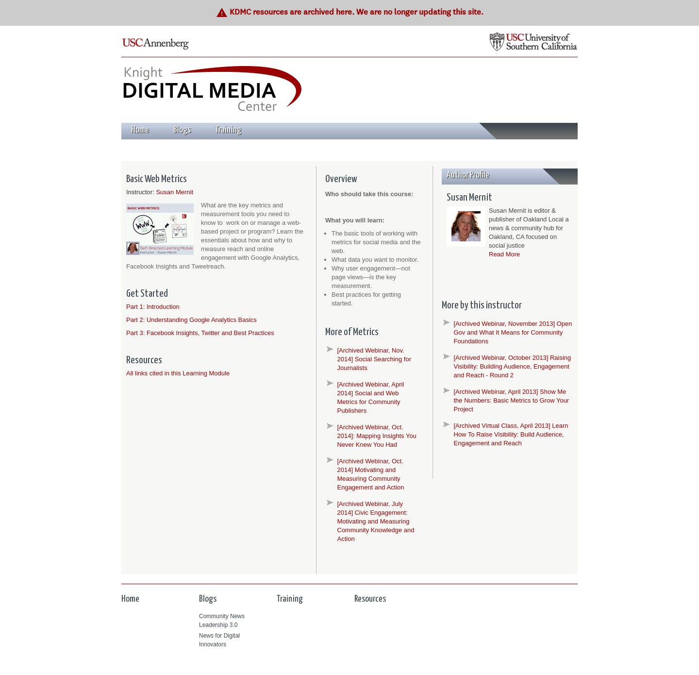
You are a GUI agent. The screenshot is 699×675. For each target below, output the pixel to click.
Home (140, 130)
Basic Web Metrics (156, 179)
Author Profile (468, 175)
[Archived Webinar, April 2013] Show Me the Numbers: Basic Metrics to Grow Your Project (511, 400)
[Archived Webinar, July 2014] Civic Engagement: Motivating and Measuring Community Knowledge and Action (376, 521)
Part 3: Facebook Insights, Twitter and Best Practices (200, 333)
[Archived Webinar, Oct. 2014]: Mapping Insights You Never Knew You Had (376, 435)
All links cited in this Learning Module (178, 373)
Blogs (182, 130)
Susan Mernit (174, 192)
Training (228, 130)
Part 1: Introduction (153, 306)
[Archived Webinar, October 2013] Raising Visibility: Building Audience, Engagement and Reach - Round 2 (512, 366)
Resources (370, 599)
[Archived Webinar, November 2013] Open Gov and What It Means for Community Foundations (513, 332)
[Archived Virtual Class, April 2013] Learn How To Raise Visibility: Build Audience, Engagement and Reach (511, 434)
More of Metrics (352, 332)
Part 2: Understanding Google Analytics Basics (191, 319)
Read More (504, 254)
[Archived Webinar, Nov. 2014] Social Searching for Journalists (374, 359)
